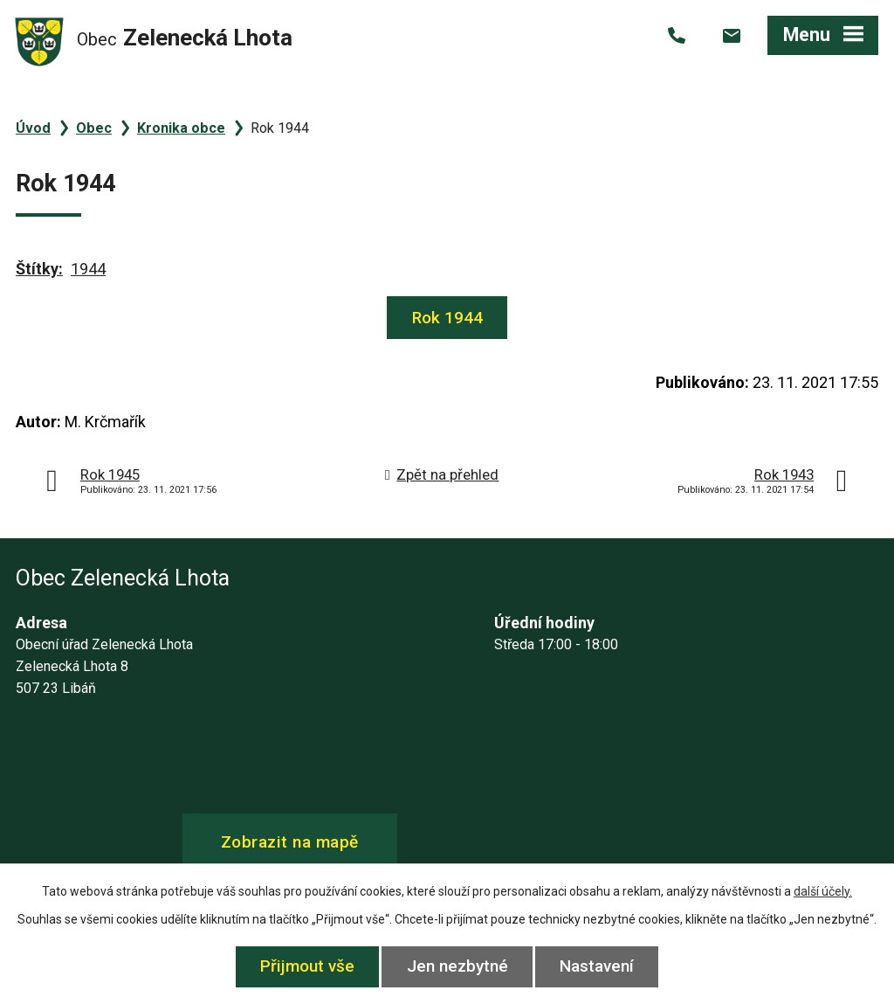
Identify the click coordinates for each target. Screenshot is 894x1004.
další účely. (823, 891)
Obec (94, 128)
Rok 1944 (447, 318)
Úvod (33, 128)
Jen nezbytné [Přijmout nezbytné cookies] (457, 966)
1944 (88, 269)
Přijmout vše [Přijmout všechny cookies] (307, 966)
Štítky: (39, 269)
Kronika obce (181, 128)
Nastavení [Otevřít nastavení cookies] (597, 966)
